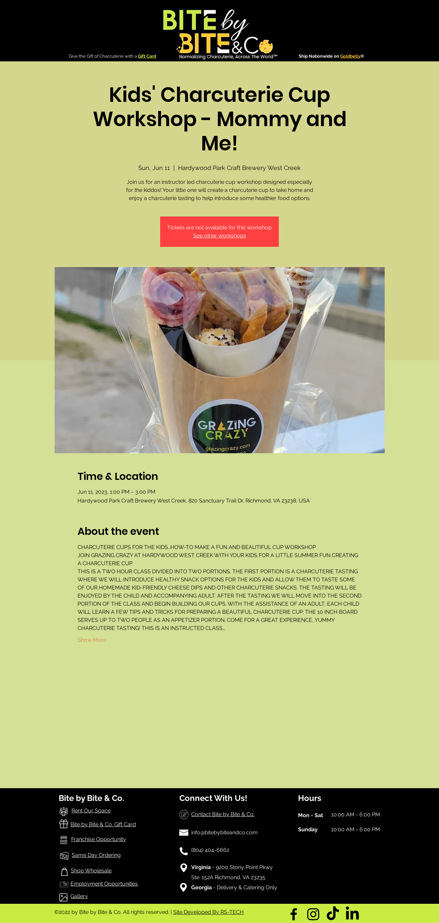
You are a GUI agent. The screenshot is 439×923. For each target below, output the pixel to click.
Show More (92, 640)
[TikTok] (333, 914)
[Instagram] (313, 914)
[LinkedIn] (352, 914)
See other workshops (219, 235)
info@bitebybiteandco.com (224, 832)
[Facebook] (294, 914)
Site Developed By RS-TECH (208, 912)
